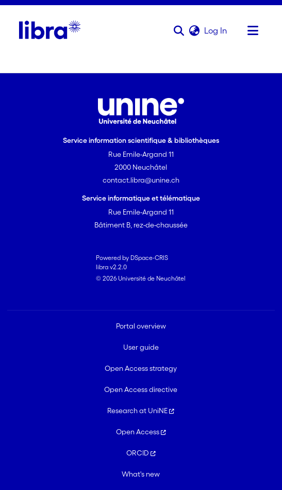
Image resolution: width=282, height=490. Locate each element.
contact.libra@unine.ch (141, 180)
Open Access (141, 432)
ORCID (141, 453)
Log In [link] (216, 30)
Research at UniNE (140, 410)
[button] (178, 30)
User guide (141, 347)
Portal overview (141, 326)
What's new (141, 474)
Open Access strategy (141, 368)
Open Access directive (140, 389)
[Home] (50, 30)
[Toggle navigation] (252, 30)
